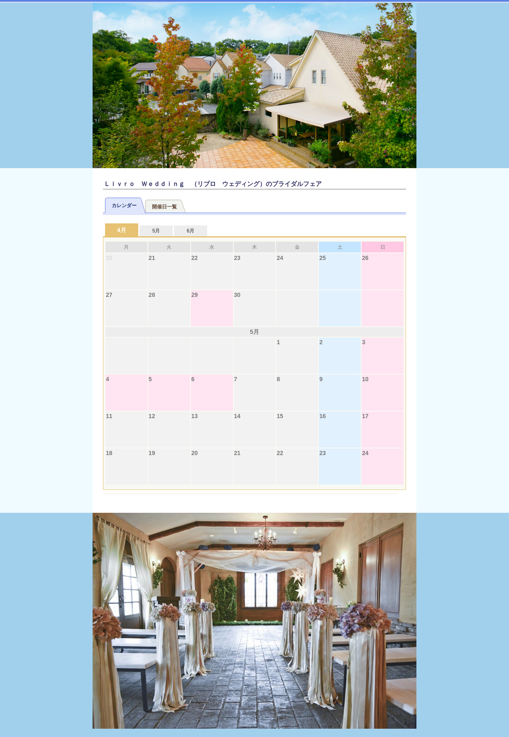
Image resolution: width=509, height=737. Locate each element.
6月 (191, 231)
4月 (121, 230)
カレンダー (124, 205)
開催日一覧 (164, 207)
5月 (156, 231)
